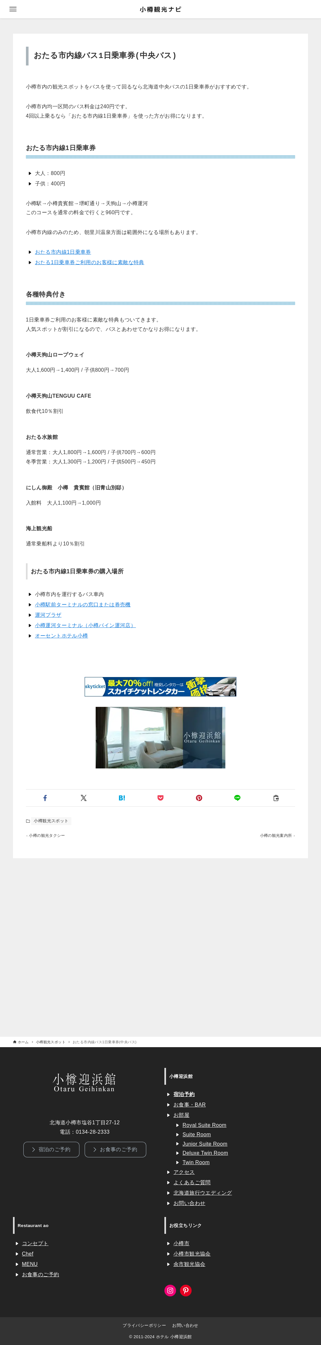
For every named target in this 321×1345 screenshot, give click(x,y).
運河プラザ (48, 615)
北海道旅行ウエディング (202, 1193)
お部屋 (181, 1115)
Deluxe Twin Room (205, 1153)
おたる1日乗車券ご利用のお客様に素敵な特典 (89, 262)
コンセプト (35, 1243)
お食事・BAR (189, 1104)
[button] (45, 798)
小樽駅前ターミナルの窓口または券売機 (83, 604)
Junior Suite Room (205, 1144)
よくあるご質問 (192, 1182)
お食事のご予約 (40, 1274)
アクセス (184, 1172)
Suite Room (197, 1134)
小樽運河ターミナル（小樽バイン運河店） (85, 625)
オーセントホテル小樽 (61, 635)
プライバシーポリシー (144, 1325)
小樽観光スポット (51, 820)
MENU (30, 1264)
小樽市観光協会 (192, 1254)
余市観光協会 (189, 1264)
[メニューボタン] (12, 9)
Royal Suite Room (204, 1125)
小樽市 (181, 1243)
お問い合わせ (189, 1203)
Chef (27, 1254)
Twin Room (196, 1162)
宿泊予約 (184, 1094)
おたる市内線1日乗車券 (63, 252)
